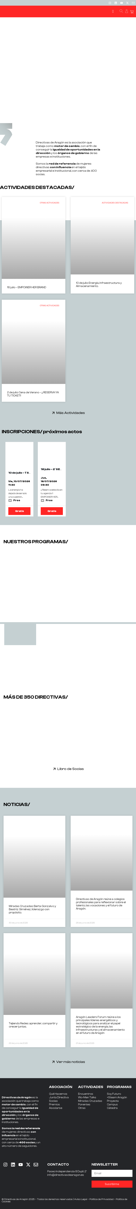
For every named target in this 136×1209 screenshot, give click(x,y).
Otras (82, 1108)
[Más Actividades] (53, 413)
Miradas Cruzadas (90, 1101)
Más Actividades (70, 413)
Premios (54, 1104)
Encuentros (85, 1093)
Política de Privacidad (101, 1199)
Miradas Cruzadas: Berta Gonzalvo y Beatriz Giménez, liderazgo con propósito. (32, 909)
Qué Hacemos (58, 1093)
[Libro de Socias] (54, 769)
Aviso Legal (80, 1199)
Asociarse (55, 1108)
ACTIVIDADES (90, 1087)
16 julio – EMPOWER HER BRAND (26, 287)
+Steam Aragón (117, 1097)
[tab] (20, 634)
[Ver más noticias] (53, 1062)
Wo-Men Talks (87, 1097)
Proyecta (113, 1101)
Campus (112, 1104)
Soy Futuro (114, 1093)
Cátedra (112, 1108)
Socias (53, 1101)
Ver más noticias (70, 1062)
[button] (113, 11)
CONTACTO (58, 1164)
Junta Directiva (59, 1097)
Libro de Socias (70, 769)
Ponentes (84, 1104)
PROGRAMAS (119, 1087)
